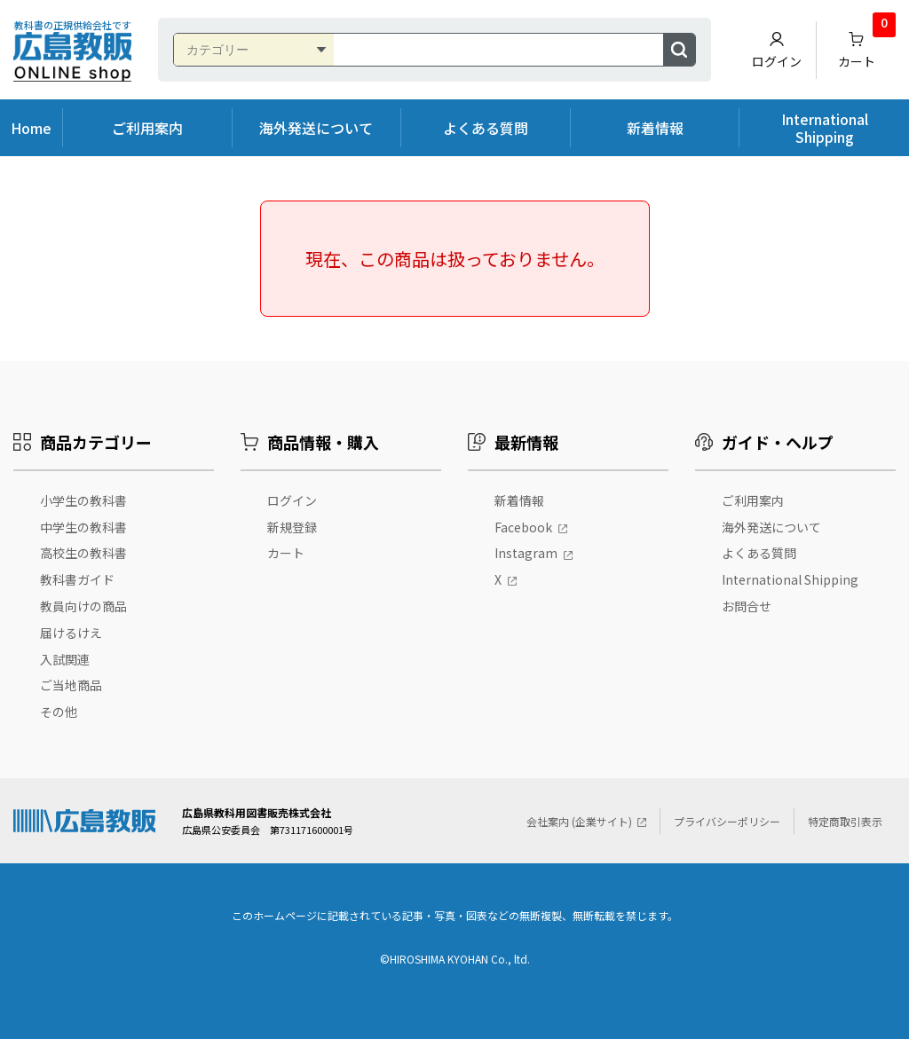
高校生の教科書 (83, 553)
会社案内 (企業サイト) (579, 821)
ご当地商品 (71, 685)
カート (867, 45)
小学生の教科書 (83, 500)
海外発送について (316, 127)
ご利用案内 (147, 127)
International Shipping (824, 127)
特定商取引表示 (845, 821)
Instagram (525, 553)
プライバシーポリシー (727, 821)
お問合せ (746, 606)
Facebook (523, 527)
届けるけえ (71, 633)
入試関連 (65, 659)
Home (31, 127)
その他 (58, 711)
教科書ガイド (77, 579)
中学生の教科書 (83, 527)
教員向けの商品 (83, 606)
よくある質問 (485, 127)
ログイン (777, 50)
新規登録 (292, 527)
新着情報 (655, 127)
